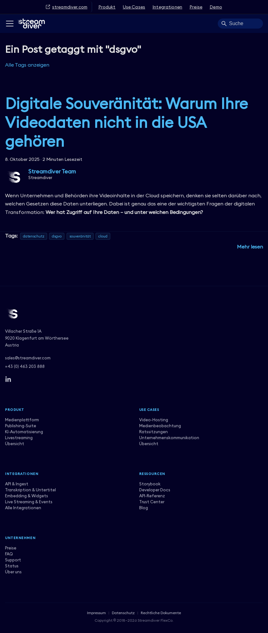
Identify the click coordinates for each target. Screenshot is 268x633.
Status (12, 565)
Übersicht (14, 443)
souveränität (80, 236)
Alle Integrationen (23, 507)
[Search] (240, 24)
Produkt (107, 7)
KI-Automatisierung (24, 431)
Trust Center (151, 501)
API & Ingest (16, 483)
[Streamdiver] (134, 313)
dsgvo (57, 236)
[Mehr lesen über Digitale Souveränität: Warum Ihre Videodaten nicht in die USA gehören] (250, 246)
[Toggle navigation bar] (9, 23)
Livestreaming (19, 437)
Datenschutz (123, 612)
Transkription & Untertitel (30, 489)
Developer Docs (154, 489)
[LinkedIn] (8, 379)
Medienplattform (22, 419)
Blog (143, 507)
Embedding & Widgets (26, 495)
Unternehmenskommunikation (169, 437)
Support (13, 559)
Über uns (13, 571)
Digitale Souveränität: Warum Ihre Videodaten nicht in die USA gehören (126, 122)
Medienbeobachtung (160, 425)
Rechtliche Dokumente (161, 612)
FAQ (9, 553)
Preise (195, 7)
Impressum (96, 612)
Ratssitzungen (153, 431)
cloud (102, 236)
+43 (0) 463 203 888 (25, 366)
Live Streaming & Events (28, 501)
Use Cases (134, 7)
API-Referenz (152, 495)
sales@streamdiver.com (28, 357)
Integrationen (167, 7)
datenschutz (33, 236)
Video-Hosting (153, 419)
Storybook (150, 483)
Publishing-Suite (20, 425)
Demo (216, 7)
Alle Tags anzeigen (27, 65)
